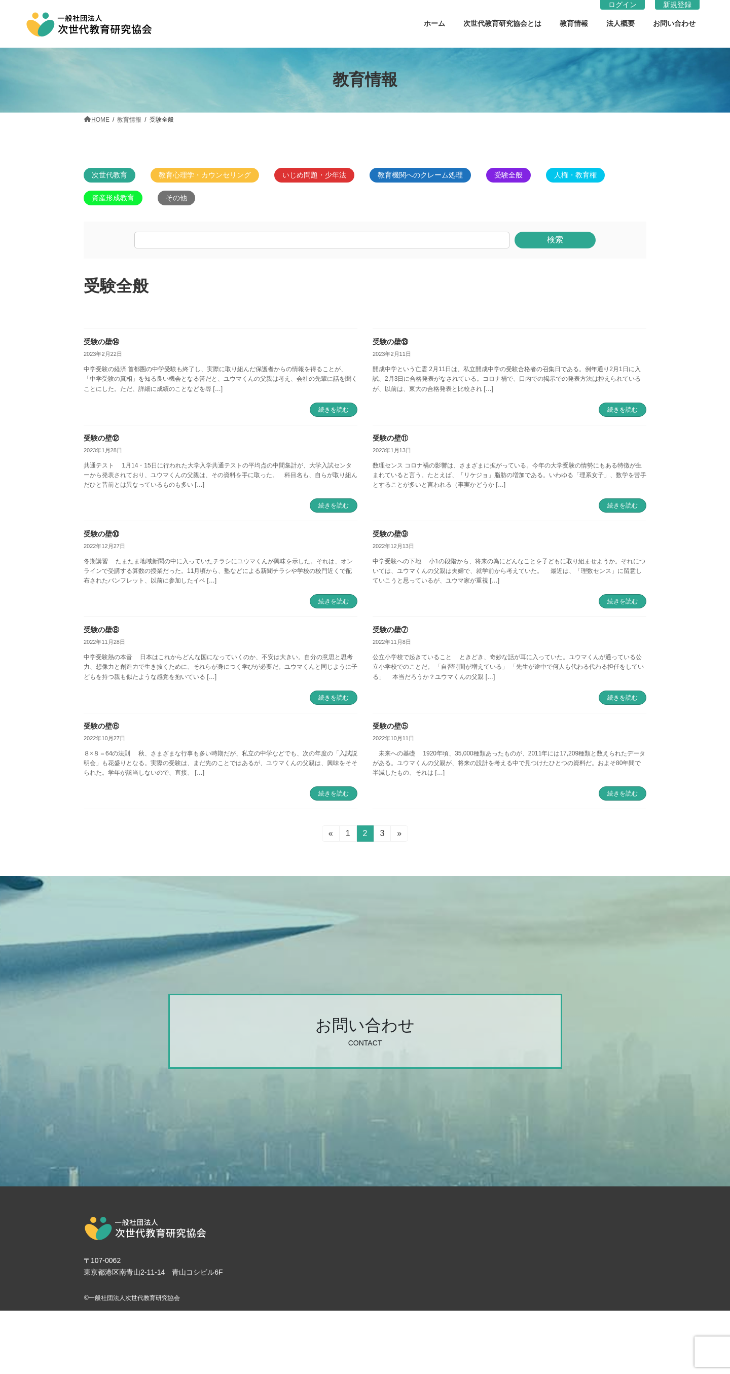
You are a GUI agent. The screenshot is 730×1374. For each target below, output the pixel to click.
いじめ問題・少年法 (314, 175)
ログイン (622, 5)
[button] (365, 1031)
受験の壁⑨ (390, 534)
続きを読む (333, 409)
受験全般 (508, 175)
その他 (176, 198)
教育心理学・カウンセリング (205, 175)
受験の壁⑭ (101, 342)
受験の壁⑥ (101, 726)
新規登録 (677, 5)
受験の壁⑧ (101, 630)
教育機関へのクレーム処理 (420, 175)
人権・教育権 (575, 175)
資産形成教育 (113, 198)
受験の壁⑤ (390, 726)
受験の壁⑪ (390, 438)
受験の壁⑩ (101, 534)
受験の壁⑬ (390, 342)
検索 (555, 239)
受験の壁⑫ (101, 438)
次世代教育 (109, 175)
